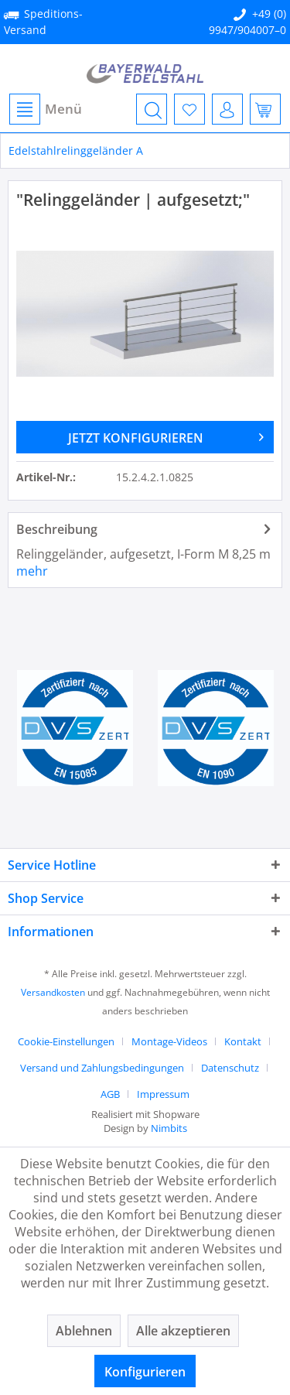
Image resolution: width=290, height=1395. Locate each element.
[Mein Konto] (227, 109)
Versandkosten (53, 992)
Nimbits (169, 1128)
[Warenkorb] (265, 109)
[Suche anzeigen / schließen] (151, 109)
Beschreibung (56, 529)
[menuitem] (45, 109)
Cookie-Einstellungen (66, 1041)
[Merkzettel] (189, 109)
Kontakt (242, 1041)
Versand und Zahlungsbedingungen (102, 1068)
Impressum (163, 1094)
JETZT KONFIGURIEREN (166, 435)
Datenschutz (230, 1068)
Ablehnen (84, 1330)
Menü (45, 109)
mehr (32, 571)
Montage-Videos (169, 1041)
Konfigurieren (145, 1371)
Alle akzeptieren (183, 1330)
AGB (110, 1094)
